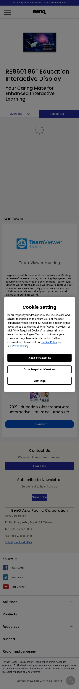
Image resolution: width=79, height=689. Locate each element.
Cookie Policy (49, 342)
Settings (39, 381)
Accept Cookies (39, 358)
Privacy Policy (20, 346)
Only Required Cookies (39, 369)
